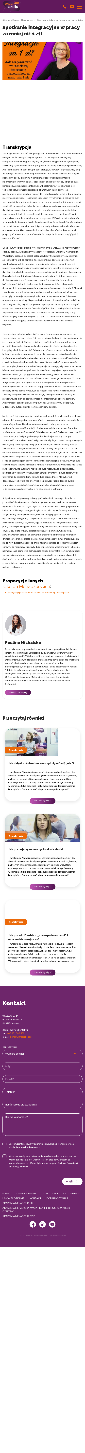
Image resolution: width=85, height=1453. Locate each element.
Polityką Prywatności (68, 1163)
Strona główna (10, 19)
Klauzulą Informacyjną (41, 1163)
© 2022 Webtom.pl (41, 1235)
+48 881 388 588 (15, 1033)
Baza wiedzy (28, 19)
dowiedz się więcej (18, 692)
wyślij (72, 1181)
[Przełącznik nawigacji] (79, 7)
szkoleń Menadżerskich (26, 586)
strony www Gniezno (58, 1235)
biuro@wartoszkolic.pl (21, 1036)
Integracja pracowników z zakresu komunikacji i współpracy (38, 592)
